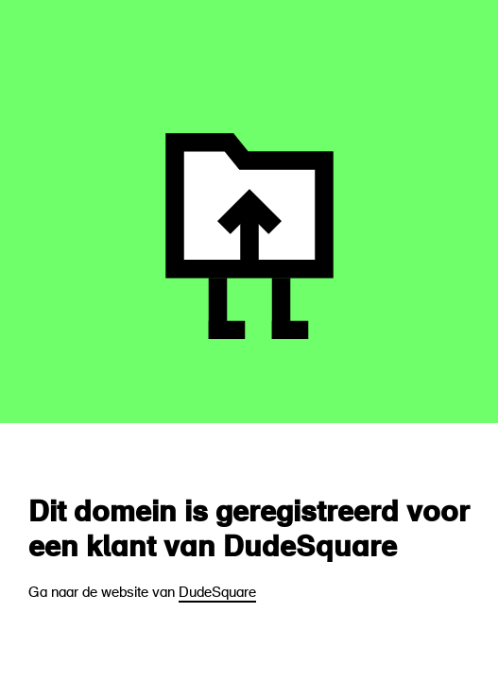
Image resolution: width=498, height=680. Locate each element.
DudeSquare (217, 593)
